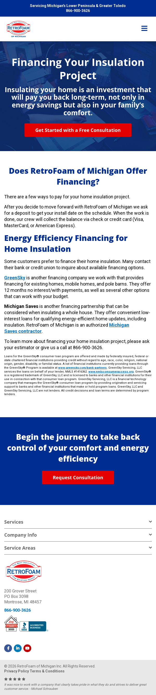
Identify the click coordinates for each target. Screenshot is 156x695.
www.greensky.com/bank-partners (82, 367)
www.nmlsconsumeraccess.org (111, 371)
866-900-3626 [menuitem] (78, 11)
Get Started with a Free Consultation (78, 130)
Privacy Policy (16, 671)
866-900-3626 (17, 610)
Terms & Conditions (47, 671)
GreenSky (14, 277)
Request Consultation (78, 477)
